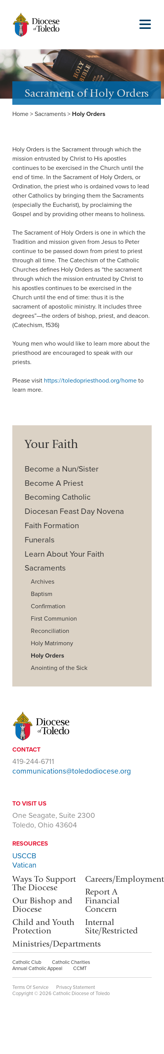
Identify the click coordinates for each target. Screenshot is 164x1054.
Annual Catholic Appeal (37, 968)
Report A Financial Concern (102, 900)
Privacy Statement (75, 987)
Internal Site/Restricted (111, 926)
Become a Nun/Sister (62, 469)
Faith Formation (52, 525)
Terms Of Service (30, 987)
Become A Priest (54, 483)
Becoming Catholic (57, 497)
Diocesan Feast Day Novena (74, 511)
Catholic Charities (71, 962)
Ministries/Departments (56, 943)
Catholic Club (26, 962)
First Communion (54, 619)
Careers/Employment (124, 879)
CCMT (80, 968)
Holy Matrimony (52, 643)
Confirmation (48, 606)
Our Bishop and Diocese (42, 904)
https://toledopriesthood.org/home (90, 380)
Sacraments (50, 114)
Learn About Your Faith (64, 554)
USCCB (24, 855)
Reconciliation (50, 631)
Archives (42, 582)
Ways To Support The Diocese (44, 883)
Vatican (24, 865)
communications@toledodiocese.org (71, 771)
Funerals (40, 540)
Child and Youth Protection (43, 926)
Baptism (41, 594)
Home (20, 114)
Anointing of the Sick (59, 668)
